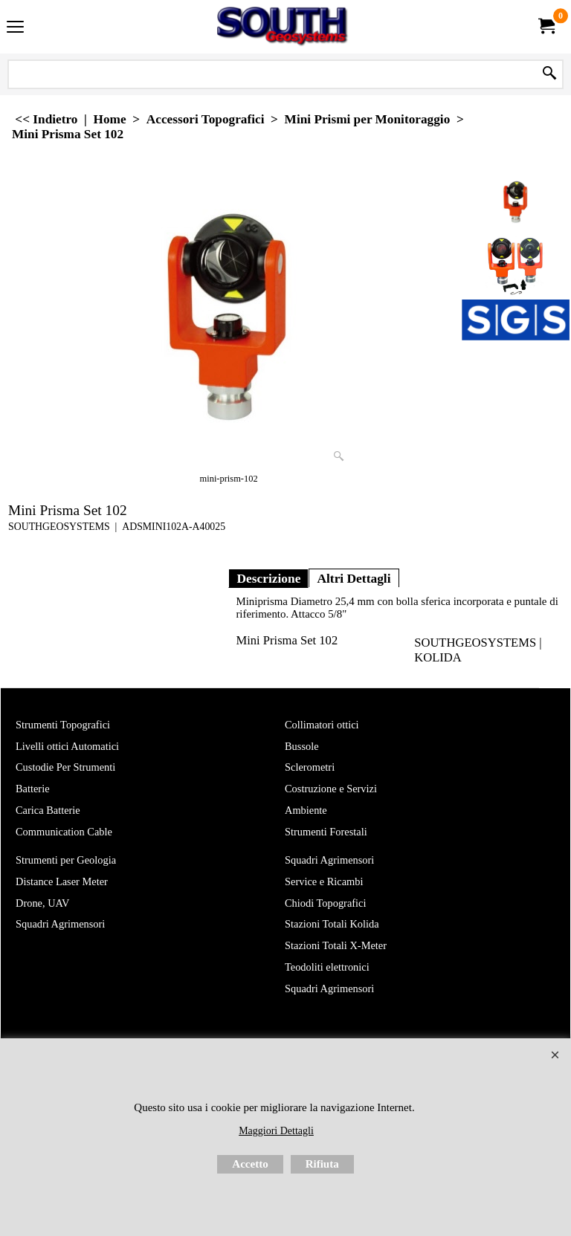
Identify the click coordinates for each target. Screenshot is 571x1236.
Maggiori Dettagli (276, 1130)
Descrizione (268, 578)
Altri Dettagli (353, 578)
